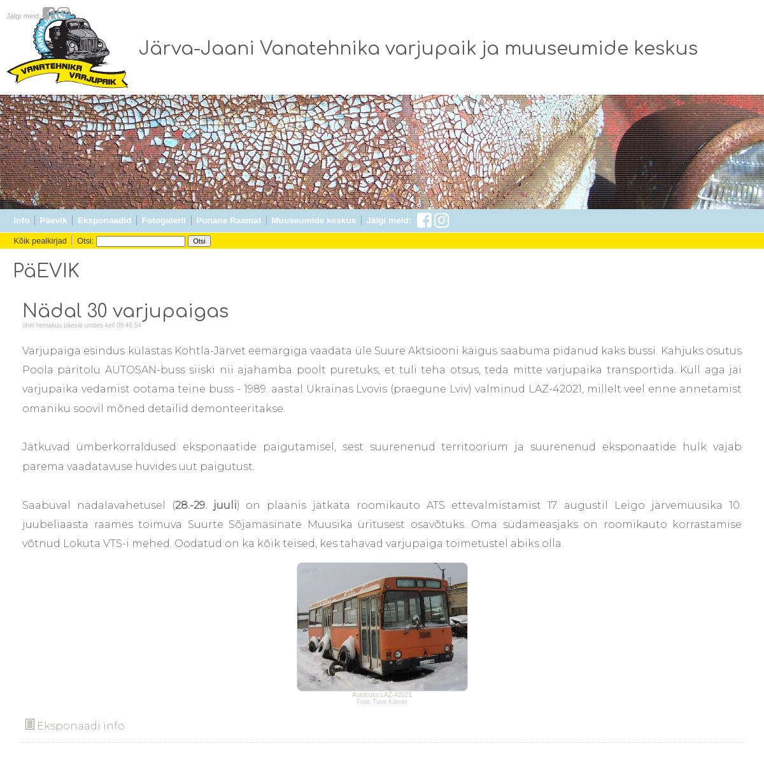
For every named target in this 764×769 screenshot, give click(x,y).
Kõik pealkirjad (40, 241)
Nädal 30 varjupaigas (125, 311)
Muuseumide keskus (313, 220)
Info (22, 220)
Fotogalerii (164, 220)
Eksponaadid (105, 220)
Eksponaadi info (75, 726)
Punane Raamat (228, 220)
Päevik (53, 220)
